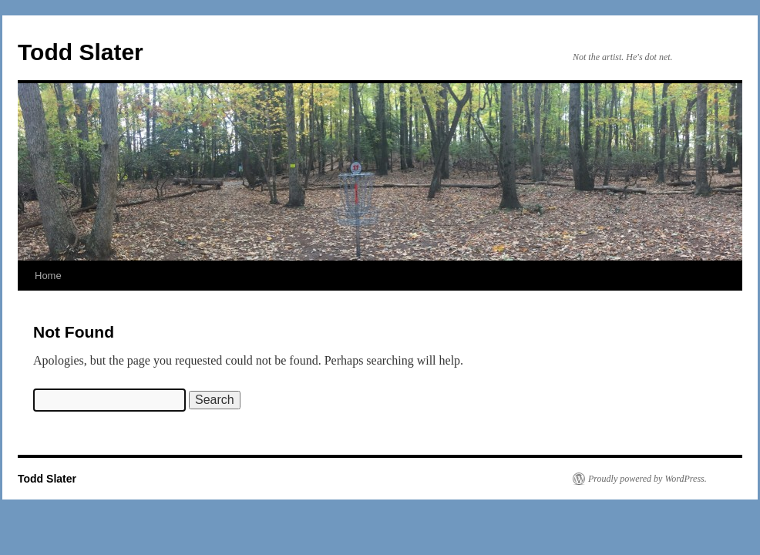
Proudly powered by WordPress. (647, 478)
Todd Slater (80, 52)
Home (48, 275)
